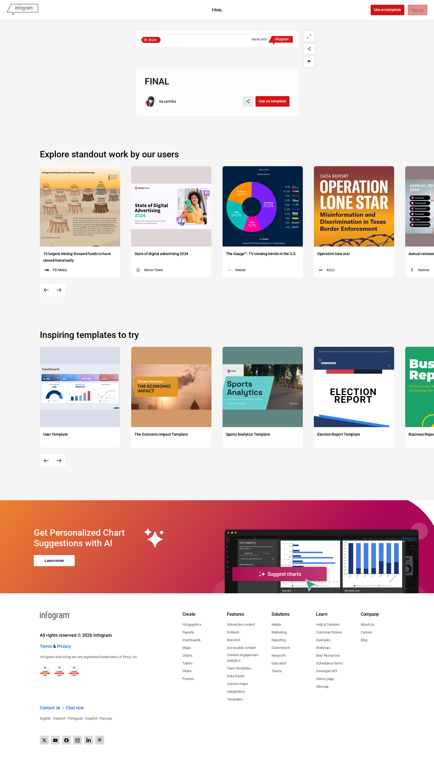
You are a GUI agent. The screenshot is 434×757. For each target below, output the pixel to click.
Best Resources (328, 655)
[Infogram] (22, 10)
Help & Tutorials (327, 624)
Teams (277, 671)
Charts (187, 655)
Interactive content (241, 624)
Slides (187, 671)
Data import (235, 676)
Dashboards (191, 640)
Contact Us (50, 707)
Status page (325, 679)
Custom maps (237, 684)
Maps (186, 648)
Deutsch (59, 718)
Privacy (64, 646)
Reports (188, 632)
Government (281, 648)
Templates (235, 699)
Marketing (279, 632)
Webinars (323, 648)
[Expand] (309, 36)
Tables (187, 663)
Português (75, 718)
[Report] (309, 62)
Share (152, 40)
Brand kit (233, 640)
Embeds (233, 632)
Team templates (239, 668)
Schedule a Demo (329, 663)
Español (91, 718)
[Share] (309, 49)
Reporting (279, 640)
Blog (364, 640)
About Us (367, 624)
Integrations (236, 691)
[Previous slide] (46, 290)
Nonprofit (278, 655)
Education (279, 663)
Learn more (54, 560)
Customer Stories (329, 632)
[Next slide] (59, 290)
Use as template (387, 9)
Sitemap (322, 686)
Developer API (326, 671)
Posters (188, 679)
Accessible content (241, 648)
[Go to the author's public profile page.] (160, 101)
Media (276, 624)
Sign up (417, 10)
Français (105, 718)
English (45, 718)
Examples (323, 640)
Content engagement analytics (242, 658)
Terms (46, 646)
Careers (366, 632)
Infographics (191, 624)
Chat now (75, 707)
